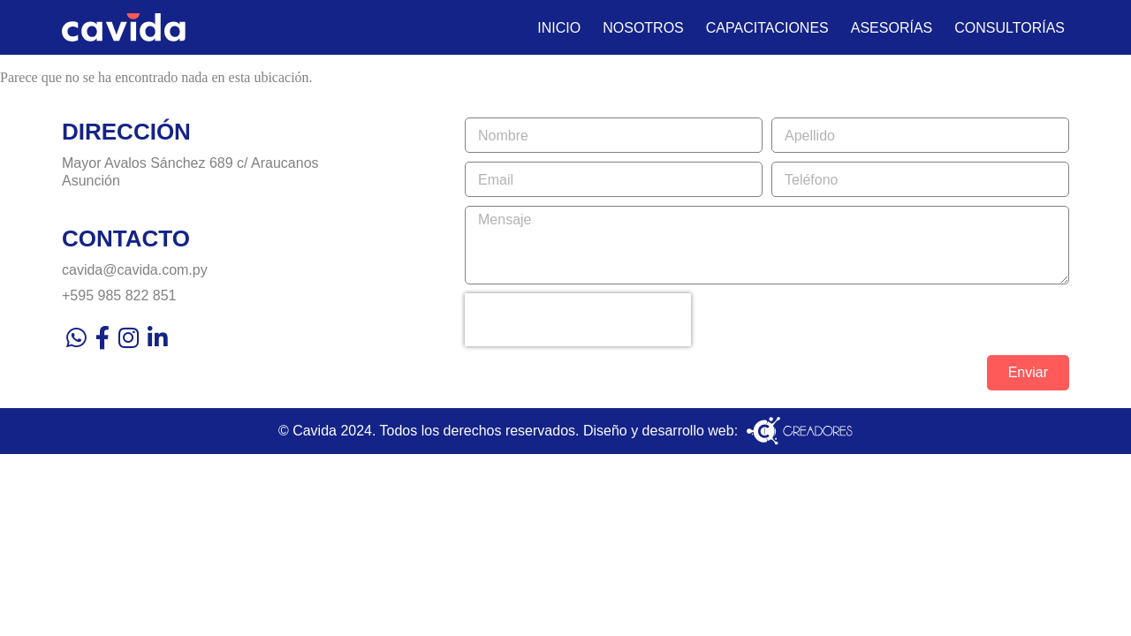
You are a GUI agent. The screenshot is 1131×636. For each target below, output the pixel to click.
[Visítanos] (263, 171)
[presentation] (578, 319)
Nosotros (643, 27)
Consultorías (1009, 27)
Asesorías (891, 27)
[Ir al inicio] (124, 27)
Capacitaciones (767, 27)
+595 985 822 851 (119, 295)
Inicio (559, 27)
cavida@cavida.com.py (135, 269)
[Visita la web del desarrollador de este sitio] (800, 430)
